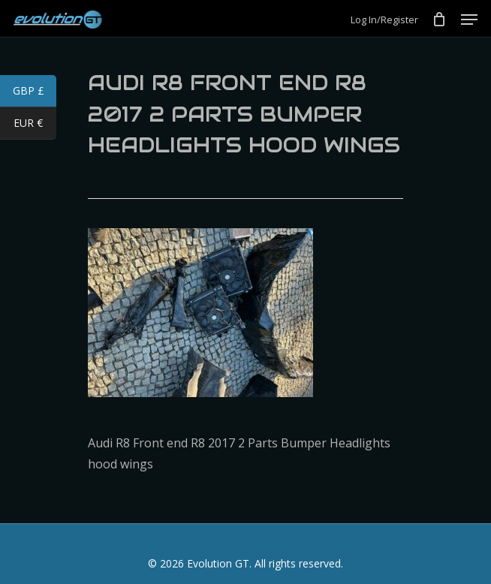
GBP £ (35, 92)
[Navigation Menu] (469, 19)
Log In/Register (384, 20)
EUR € (35, 125)
